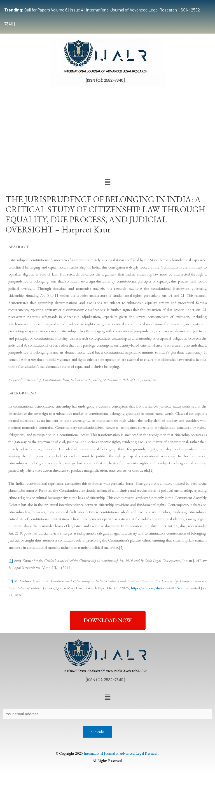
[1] (151, 470)
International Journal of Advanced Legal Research (121, 753)
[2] (121, 547)
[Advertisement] (107, 132)
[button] (107, 182)
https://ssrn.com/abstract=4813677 (157, 587)
